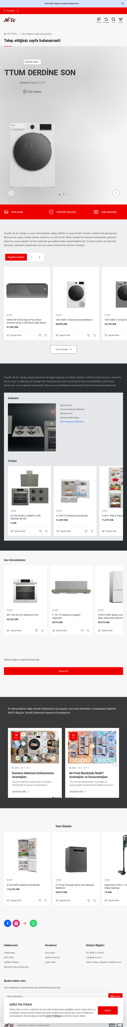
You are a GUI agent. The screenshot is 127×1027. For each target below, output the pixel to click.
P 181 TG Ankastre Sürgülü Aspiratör (66, 616)
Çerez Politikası (53, 1016)
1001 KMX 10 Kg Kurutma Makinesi (74, 319)
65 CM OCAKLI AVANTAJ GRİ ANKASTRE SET (26, 517)
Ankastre (13, 398)
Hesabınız (51, 945)
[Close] (122, 3)
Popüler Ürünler (16, 257)
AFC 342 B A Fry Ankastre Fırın (22, 615)
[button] (115, 193)
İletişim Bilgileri (95, 945)
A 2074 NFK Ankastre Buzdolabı (23, 885)
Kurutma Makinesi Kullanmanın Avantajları (33, 775)
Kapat (108, 1010)
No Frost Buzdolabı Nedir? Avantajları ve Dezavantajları (88, 775)
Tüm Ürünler (62, 349)
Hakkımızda (11, 945)
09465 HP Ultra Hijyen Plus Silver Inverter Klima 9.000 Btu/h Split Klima (26, 321)
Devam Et (63, 671)
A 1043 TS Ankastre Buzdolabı (72, 515)
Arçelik (9, 315)
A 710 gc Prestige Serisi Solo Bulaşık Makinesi (75, 886)
